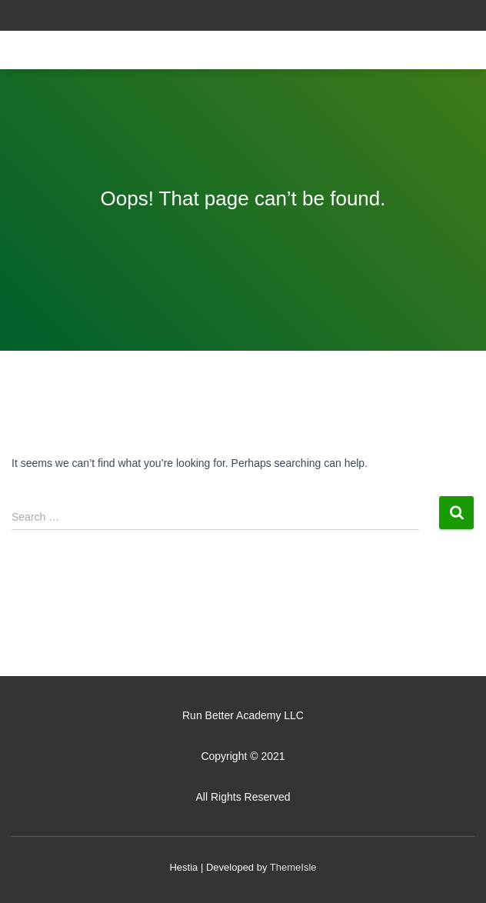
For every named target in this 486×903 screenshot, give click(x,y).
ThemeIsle (293, 867)
